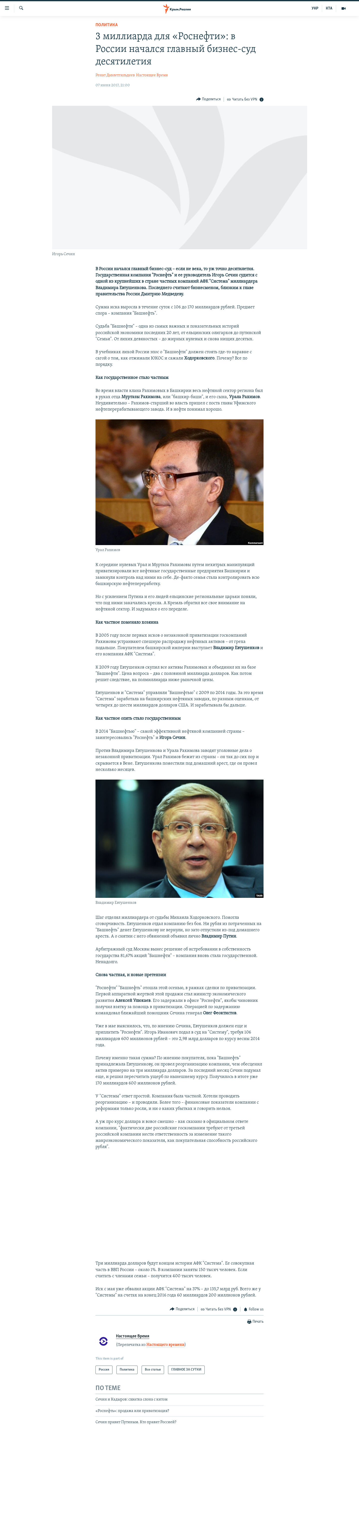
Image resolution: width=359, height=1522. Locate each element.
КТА (329, 8)
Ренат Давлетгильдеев (115, 75)
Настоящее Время (152, 75)
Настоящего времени (165, 1345)
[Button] (208, 99)
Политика (106, 25)
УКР (315, 8)
